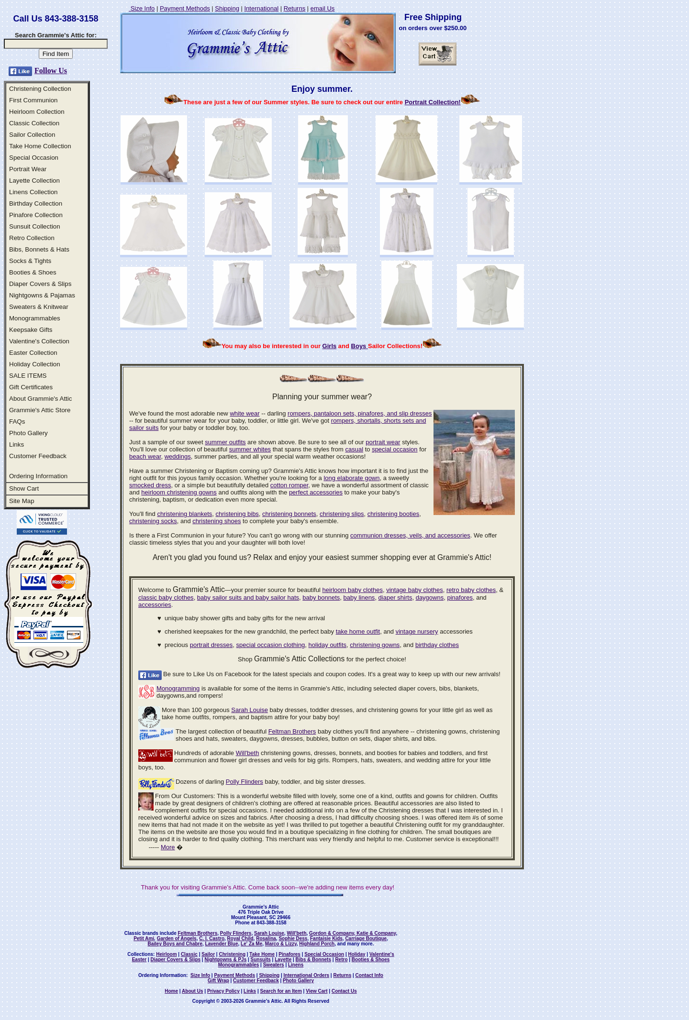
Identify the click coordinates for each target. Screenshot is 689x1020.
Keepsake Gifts (30, 329)
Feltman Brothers (292, 731)
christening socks (153, 521)
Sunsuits (261, 959)
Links (16, 444)
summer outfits (225, 442)
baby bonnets (321, 597)
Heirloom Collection (37, 111)
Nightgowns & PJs (225, 959)
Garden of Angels (177, 938)
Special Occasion (33, 157)
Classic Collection (34, 123)
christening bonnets (289, 513)
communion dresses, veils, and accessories (410, 535)
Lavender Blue (221, 943)
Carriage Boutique (366, 938)
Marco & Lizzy (281, 943)
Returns (295, 8)
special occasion (394, 449)
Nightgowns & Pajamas (42, 295)
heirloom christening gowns (179, 492)
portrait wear (383, 442)
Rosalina (266, 938)
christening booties (393, 513)
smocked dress (150, 485)
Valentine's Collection (39, 341)
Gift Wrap (218, 980)
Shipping (227, 8)
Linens (295, 964)
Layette (283, 959)
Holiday (356, 954)
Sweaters (273, 964)
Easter (139, 959)
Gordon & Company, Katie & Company (352, 933)
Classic (189, 954)
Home (171, 991)
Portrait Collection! (433, 102)
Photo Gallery (28, 433)
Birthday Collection (35, 203)
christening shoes (216, 521)
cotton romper (289, 485)
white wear (244, 413)
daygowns (430, 597)
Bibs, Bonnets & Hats (39, 249)
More (168, 847)
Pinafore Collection (36, 215)
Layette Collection (34, 180)
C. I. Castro (211, 938)
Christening (232, 954)
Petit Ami (143, 938)
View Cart (316, 991)
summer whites (250, 449)
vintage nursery (417, 631)
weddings (178, 456)
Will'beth (247, 753)
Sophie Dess (292, 938)
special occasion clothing (270, 644)
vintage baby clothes (414, 589)
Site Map (21, 501)
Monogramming (178, 688)
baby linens (359, 597)
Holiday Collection (34, 364)
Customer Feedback (38, 456)
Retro (341, 959)
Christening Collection (40, 88)
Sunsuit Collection (34, 226)
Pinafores (289, 954)
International (261, 8)
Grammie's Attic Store (39, 410)
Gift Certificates (31, 387)
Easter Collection (33, 352)
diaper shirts (395, 597)
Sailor (208, 954)
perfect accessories (316, 492)
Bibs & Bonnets (313, 959)
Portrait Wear (27, 169)
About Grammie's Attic (40, 398)
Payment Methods (185, 8)
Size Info (142, 8)
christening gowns (375, 644)
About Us (192, 991)
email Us (323, 8)
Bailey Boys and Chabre (175, 943)
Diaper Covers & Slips (40, 283)
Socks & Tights (30, 260)
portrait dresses (211, 644)
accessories (154, 604)
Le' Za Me (251, 943)
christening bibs (237, 513)
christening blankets (184, 513)
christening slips (342, 513)
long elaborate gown (351, 478)
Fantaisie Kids (326, 938)
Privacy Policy (223, 991)
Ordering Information (38, 476)
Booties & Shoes (32, 272)
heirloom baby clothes (352, 589)
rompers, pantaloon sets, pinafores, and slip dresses (360, 413)
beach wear (145, 456)
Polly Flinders (244, 781)
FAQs (17, 421)
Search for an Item (281, 991)
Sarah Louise (249, 709)
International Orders (307, 975)
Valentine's (381, 954)
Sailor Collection (32, 134)
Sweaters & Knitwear (38, 306)
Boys (359, 346)
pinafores (459, 597)
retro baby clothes (471, 589)
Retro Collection (32, 237)
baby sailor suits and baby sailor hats (248, 597)
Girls (329, 346)
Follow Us (50, 70)
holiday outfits (328, 644)
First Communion (33, 100)
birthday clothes (437, 644)
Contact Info (369, 975)
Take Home (262, 954)
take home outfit (358, 631)
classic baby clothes (166, 597)
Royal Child (240, 938)
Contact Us (344, 991)
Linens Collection (33, 192)
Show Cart (24, 488)
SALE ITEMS (28, 375)
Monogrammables (34, 318)
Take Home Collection (40, 146)
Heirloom (166, 954)
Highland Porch (316, 943)
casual (354, 449)
